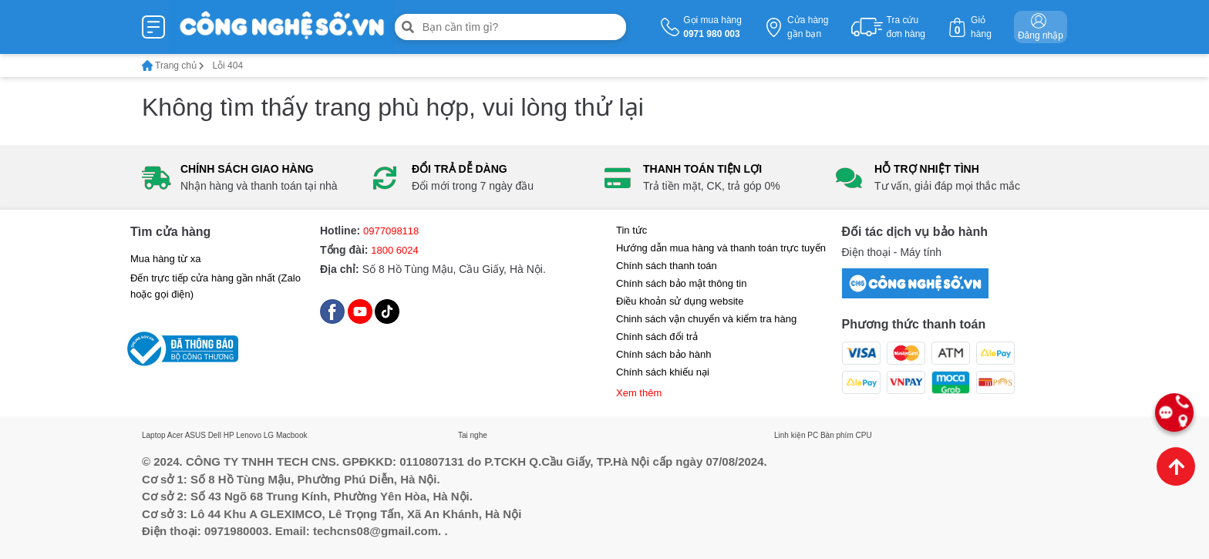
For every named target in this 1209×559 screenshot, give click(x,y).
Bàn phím (837, 435)
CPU (864, 435)
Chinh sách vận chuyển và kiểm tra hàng (706, 319)
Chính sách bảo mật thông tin (681, 283)
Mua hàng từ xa (165, 258)
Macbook (292, 435)
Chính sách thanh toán (666, 265)
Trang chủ (173, 65)
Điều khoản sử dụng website (679, 301)
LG (269, 435)
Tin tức (631, 230)
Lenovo (248, 435)
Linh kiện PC (796, 435)
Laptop (154, 435)
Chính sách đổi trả (657, 336)
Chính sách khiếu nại (662, 372)
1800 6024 (394, 250)
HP (229, 435)
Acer (175, 435)
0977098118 (391, 231)
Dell (214, 435)
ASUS (195, 435)
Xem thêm (639, 393)
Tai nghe (472, 435)
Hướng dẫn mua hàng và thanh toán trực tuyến (721, 248)
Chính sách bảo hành (663, 354)
